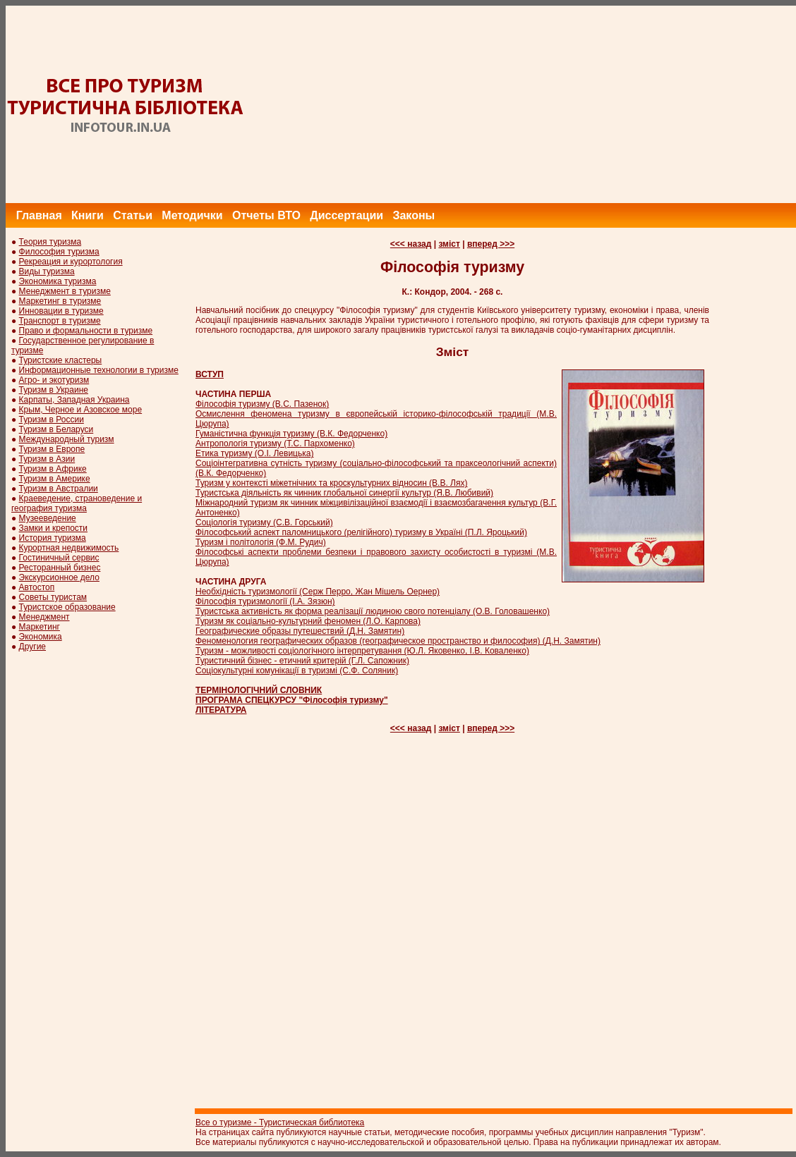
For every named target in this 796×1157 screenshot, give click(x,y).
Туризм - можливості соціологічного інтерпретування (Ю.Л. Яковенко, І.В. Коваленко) (362, 651)
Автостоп (37, 587)
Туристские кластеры (60, 360)
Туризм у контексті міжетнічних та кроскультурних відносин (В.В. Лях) (331, 483)
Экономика (40, 637)
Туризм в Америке (54, 479)
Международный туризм (66, 439)
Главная (39, 215)
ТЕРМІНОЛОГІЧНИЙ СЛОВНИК (258, 690)
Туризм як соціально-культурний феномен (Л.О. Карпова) (308, 621)
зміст (448, 244)
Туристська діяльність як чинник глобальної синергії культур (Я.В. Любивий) (344, 493)
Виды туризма (47, 271)
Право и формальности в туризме (86, 331)
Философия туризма (59, 252)
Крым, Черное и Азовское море (81, 410)
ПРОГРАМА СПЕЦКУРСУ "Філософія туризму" (291, 700)
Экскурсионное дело (59, 577)
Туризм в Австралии (58, 489)
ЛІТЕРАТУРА (221, 710)
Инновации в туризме (61, 311)
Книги (87, 215)
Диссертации (346, 215)
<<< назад (411, 244)
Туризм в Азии (47, 459)
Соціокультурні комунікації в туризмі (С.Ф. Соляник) (296, 670)
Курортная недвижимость (69, 548)
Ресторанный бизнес (60, 568)
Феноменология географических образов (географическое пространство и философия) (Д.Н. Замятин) (398, 641)
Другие (32, 646)
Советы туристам (53, 597)
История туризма (52, 538)
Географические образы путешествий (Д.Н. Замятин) (299, 631)
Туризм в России (51, 419)
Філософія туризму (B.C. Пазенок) (262, 404)
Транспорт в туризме (60, 321)
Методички (192, 215)
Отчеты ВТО (266, 215)
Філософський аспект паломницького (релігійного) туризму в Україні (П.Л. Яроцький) (361, 532)
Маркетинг (39, 627)
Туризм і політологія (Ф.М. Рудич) (260, 542)
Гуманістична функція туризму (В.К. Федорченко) (291, 434)
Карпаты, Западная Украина (74, 400)
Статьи (132, 215)
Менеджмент (44, 617)
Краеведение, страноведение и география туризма (76, 503)
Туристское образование (67, 607)
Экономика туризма (58, 281)
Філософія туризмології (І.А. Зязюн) (265, 601)
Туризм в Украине (53, 390)
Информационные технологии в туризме (99, 370)
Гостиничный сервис (59, 558)
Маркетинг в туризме (60, 301)
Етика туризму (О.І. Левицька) (254, 453)
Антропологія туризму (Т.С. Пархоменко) (275, 443)
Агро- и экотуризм (54, 380)
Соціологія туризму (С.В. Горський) (264, 522)
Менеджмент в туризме (65, 291)
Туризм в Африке (53, 469)
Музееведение (47, 518)
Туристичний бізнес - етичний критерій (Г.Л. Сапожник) (302, 661)
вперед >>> (490, 244)
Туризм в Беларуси (56, 429)
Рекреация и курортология (71, 262)
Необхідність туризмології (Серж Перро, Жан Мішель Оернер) (317, 591)
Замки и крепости (53, 528)
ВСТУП (209, 374)
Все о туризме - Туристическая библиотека (279, 1122)
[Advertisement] (539, 104)
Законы (413, 215)
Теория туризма (50, 242)
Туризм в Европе (52, 449)
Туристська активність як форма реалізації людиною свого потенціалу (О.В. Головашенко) (372, 611)
